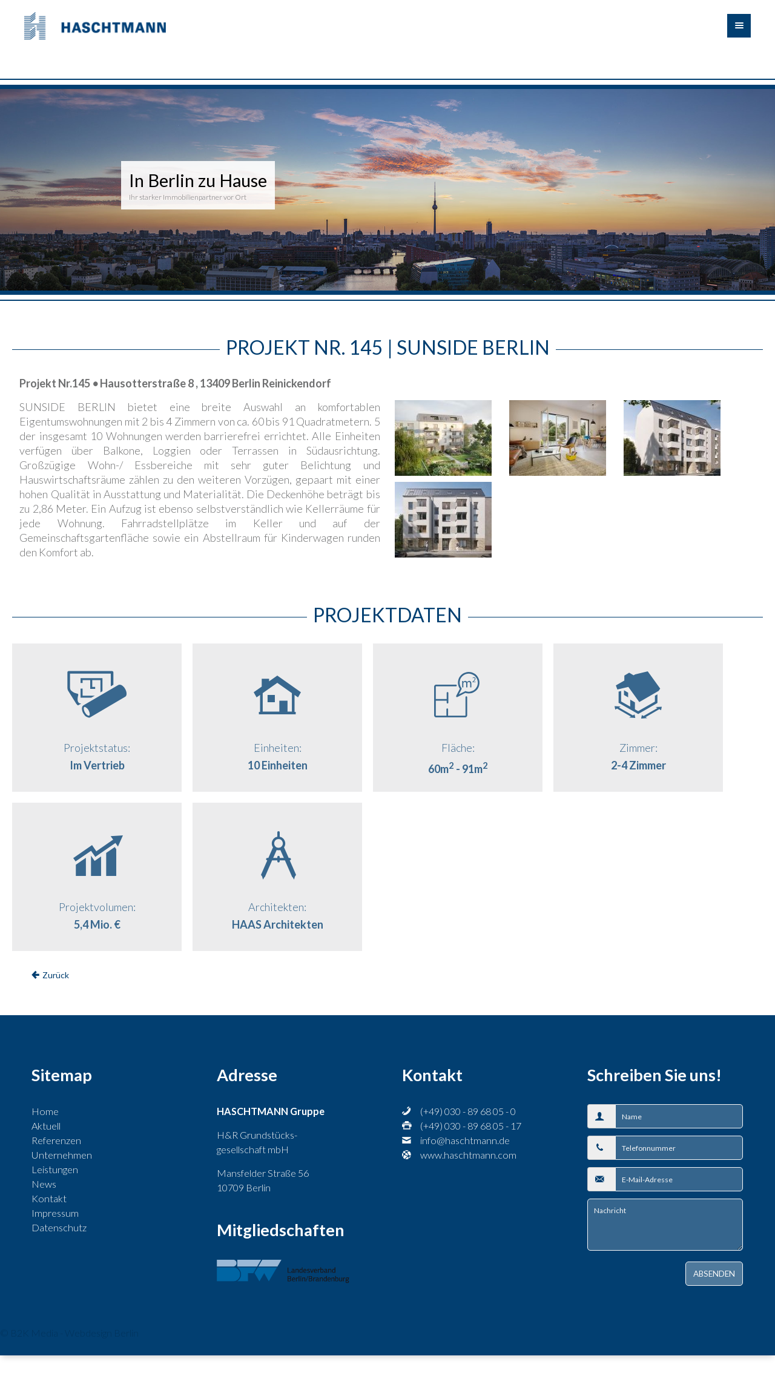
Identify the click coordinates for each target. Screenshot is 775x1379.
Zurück (55, 975)
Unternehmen (61, 1154)
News (43, 1184)
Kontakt (49, 1198)
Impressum (55, 1213)
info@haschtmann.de (465, 1140)
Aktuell (46, 1125)
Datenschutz (59, 1227)
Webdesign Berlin (102, 1332)
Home (45, 1111)
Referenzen (56, 1140)
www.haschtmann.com (468, 1154)
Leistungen (54, 1169)
